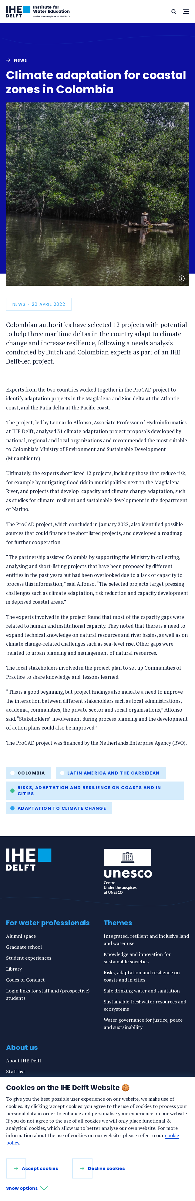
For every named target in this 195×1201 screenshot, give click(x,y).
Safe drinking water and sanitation (142, 990)
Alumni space (21, 936)
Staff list (15, 1071)
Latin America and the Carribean (113, 773)
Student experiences (28, 957)
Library (14, 968)
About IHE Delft (24, 1060)
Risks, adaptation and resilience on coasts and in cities (89, 791)
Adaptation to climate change (62, 808)
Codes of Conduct (25, 979)
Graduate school (24, 947)
